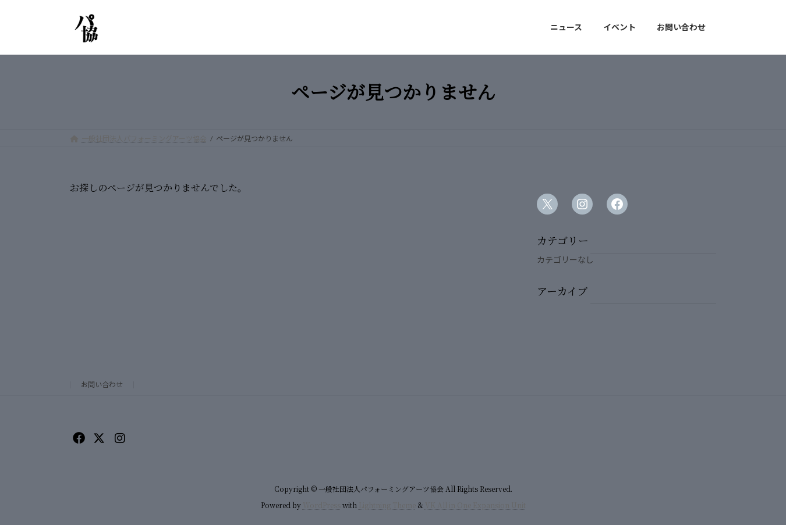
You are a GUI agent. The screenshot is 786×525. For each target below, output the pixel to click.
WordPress (322, 505)
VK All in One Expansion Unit (475, 505)
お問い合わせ (102, 384)
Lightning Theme (387, 505)
